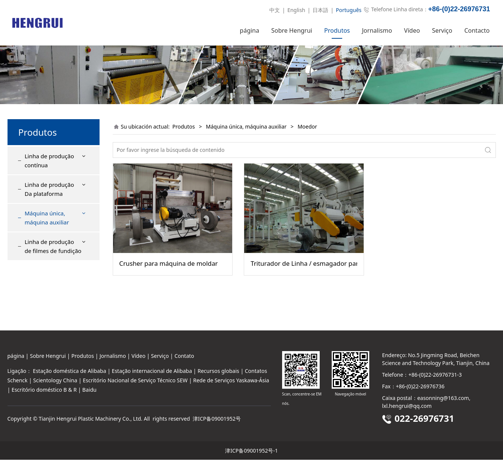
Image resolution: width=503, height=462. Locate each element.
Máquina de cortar (53, 254)
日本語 (320, 10)
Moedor (40, 280)
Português (348, 10)
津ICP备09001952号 (217, 420)
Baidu (89, 392)
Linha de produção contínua (49, 174)
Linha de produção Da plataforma (49, 202)
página (249, 30)
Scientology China (55, 382)
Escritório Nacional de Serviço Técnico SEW (135, 382)
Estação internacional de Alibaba (152, 373)
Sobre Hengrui (291, 30)
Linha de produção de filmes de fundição (53, 303)
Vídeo (412, 30)
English (296, 10)
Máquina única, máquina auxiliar (47, 231)
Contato (184, 358)
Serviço (442, 30)
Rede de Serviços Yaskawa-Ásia (231, 382)
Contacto (477, 30)
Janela (38, 267)
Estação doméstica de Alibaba (69, 373)
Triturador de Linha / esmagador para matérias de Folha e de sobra (304, 277)
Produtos (337, 30)
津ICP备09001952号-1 (251, 452)
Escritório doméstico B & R (44, 392)
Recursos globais (218, 373)
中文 (274, 10)
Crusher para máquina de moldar (168, 277)
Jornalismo (377, 30)
